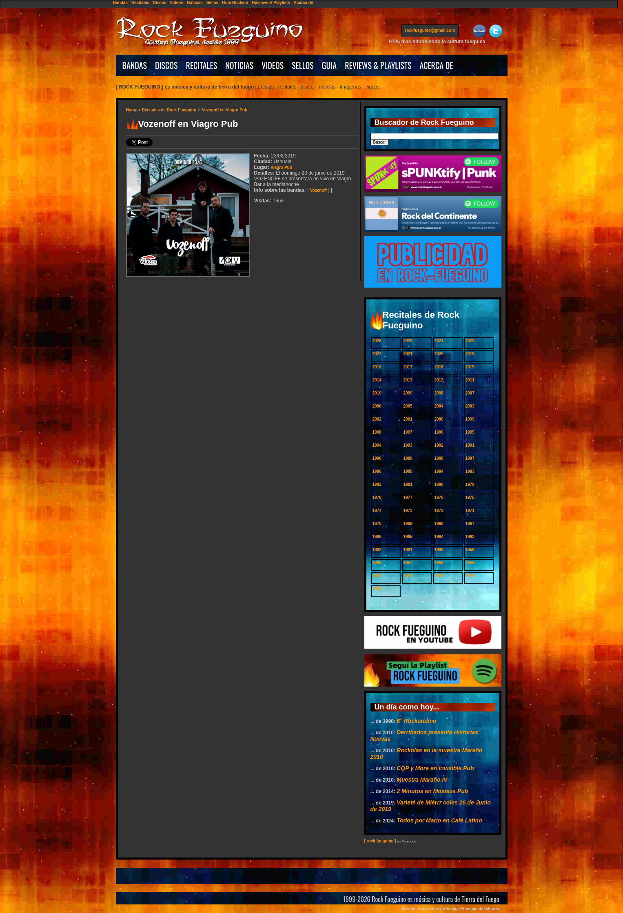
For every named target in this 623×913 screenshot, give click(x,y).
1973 (408, 510)
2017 (408, 367)
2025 (408, 341)
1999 (470, 419)
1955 (470, 563)
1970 (376, 523)
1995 (470, 432)
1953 (408, 576)
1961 (408, 549)
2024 (439, 341)
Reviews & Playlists (271, 2)
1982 (376, 484)
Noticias (195, 2)
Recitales (140, 2)
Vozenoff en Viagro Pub (224, 110)
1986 (376, 471)
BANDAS (134, 65)
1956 (439, 563)
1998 (376, 432)
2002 (376, 419)
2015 (470, 367)
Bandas (120, 2)
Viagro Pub (281, 167)
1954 (376, 576)
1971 (470, 510)
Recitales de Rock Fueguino (169, 110)
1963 (470, 536)
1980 (439, 484)
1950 (376, 589)
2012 (439, 380)
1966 (376, 536)
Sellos (212, 2)
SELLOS (303, 65)
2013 (408, 380)
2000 (439, 419)
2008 (439, 393)
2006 (376, 406)
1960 (439, 549)
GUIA (329, 65)
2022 (376, 354)
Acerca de (303, 2)
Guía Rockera (235, 2)
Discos (159, 2)
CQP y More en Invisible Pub (435, 768)
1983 (470, 471)
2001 (408, 419)
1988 (439, 458)
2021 (408, 354)
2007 (470, 393)
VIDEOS (273, 65)
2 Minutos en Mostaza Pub (432, 791)
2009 (408, 393)
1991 (470, 445)
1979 (470, 484)
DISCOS (166, 65)
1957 (408, 563)
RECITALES (201, 65)
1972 (439, 510)
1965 (408, 536)
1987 (470, 458)
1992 (439, 445)
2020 (439, 354)
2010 (376, 393)
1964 (439, 536)
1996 (439, 432)
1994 (376, 445)
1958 (376, 563)
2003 (470, 406)
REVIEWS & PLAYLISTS (378, 65)
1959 (470, 549)
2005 (408, 406)
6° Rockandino (416, 721)
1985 (408, 471)
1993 (408, 445)
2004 (439, 406)
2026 (376, 341)
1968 (439, 523)
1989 (408, 458)
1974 (376, 510)
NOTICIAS (239, 65)
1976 (439, 497)
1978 (376, 497)
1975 (470, 497)
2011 (470, 380)
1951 (470, 576)
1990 (376, 458)
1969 (408, 523)
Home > (134, 110)
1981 (408, 484)
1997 (408, 432)
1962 (376, 549)
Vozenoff (318, 190)
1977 (408, 497)
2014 (376, 380)
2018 (376, 367)
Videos (176, 2)
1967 (470, 523)
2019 (470, 354)
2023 (470, 341)
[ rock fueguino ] (380, 841)
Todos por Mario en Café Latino (439, 820)
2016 (439, 367)
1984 (439, 471)
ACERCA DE (436, 65)
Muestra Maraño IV (422, 779)
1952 (439, 576)
